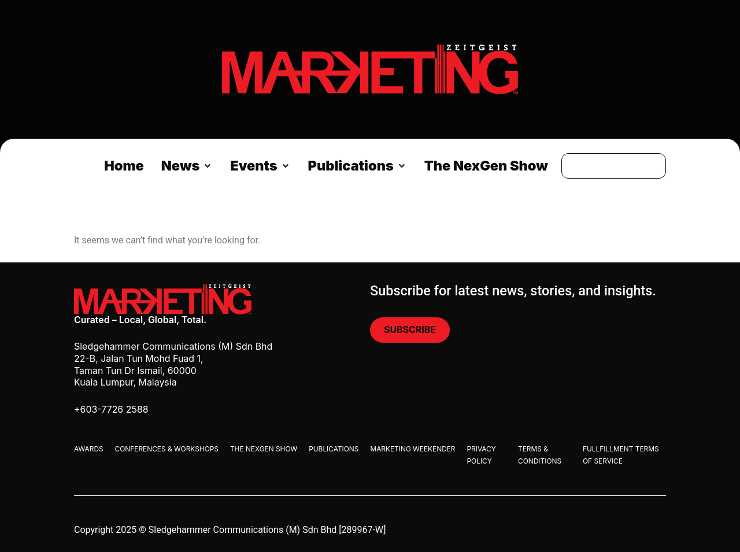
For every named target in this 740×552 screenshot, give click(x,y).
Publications (333, 448)
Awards (88, 448)
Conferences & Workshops (167, 448)
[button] (187, 165)
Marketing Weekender (412, 448)
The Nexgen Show (263, 448)
